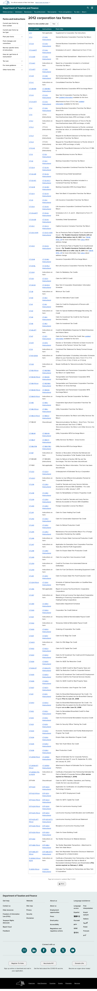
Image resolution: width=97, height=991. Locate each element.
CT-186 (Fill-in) (33, 409)
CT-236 (31, 484)
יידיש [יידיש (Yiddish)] (75, 924)
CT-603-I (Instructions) (46, 656)
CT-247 (31, 544)
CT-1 (30, 33)
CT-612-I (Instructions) (46, 713)
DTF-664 (32, 839)
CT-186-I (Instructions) (46, 410)
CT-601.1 (32, 642)
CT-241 (31, 512)
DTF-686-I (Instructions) (46, 846)
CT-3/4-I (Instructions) (46, 38)
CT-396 (31, 589)
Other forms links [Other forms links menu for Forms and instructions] (9, 69)
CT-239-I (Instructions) (46, 501)
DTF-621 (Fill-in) (34, 793)
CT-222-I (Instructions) (46, 473)
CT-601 (31, 636)
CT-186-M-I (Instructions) (46, 435)
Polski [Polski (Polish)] (85, 927)
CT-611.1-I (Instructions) (46, 704)
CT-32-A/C (32, 180)
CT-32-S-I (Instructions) (46, 195)
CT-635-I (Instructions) (46, 745)
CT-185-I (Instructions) (46, 404)
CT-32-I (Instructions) (46, 162)
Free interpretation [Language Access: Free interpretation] (88, 907)
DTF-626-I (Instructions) (46, 827)
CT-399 (31, 604)
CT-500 (31, 610)
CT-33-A (32, 207)
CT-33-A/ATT (33, 213)
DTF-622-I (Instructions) (46, 801)
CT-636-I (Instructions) (46, 752)
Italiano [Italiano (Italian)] (85, 919)
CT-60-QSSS (33, 356)
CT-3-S (31, 95)
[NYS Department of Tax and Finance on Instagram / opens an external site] (53, 950)
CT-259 (31, 570)
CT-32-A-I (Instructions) (46, 169)
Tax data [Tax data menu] (76, 12)
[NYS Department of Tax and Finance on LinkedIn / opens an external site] (34, 950)
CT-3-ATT (32, 69)
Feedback (6, 931)
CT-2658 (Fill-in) (34, 757)
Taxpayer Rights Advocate (8, 922)
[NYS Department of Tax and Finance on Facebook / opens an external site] (43, 950)
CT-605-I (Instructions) (46, 676)
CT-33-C (32, 226)
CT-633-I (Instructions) (46, 732)
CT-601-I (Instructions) (46, 637)
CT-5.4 (31, 136)
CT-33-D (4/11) (33, 233)
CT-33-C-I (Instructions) (46, 227)
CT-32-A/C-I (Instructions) (46, 182)
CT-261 (31, 576)
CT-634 (31, 737)
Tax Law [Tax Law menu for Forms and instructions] (6, 61)
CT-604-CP (33, 668)
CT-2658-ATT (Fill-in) (33, 767)
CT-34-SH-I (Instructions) (46, 286)
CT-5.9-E (32, 148)
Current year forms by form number (10, 25)
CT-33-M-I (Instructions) (46, 261)
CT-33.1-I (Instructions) (46, 280)
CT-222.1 (32, 478)
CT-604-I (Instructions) (46, 663)
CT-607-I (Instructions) (46, 689)
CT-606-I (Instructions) (46, 682)
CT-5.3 (31, 127)
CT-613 (31, 718)
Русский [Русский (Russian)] (77, 920)
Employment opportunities (54, 911)
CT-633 (31, 731)
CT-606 (31, 681)
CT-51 (31, 349)
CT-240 (31, 506)
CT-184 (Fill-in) (33, 383)
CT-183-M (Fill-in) (34, 377)
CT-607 (31, 688)
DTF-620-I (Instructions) (46, 788)
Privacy (29, 910)
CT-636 (31, 750)
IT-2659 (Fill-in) (34, 869)
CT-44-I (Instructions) (46, 318)
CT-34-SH (32, 285)
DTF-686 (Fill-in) (34, 845)
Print (62, 884)
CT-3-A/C (32, 63)
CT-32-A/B (32, 174)
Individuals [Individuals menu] (18, 12)
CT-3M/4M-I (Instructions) (46, 90)
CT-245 (31, 532)
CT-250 (31, 563)
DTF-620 (32, 787)
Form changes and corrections (9, 42)
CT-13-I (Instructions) (46, 156)
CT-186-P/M (33, 446)
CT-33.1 (31, 278)
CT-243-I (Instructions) (46, 527)
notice (83, 240)
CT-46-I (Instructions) (46, 325)
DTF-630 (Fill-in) (34, 832)
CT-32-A (32, 167)
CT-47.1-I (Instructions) (46, 344)
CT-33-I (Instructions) (46, 201)
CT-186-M (32, 433)
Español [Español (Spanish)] (76, 912)
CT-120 (31, 364)
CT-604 (31, 661)
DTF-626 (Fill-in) (34, 826)
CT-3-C (31, 82)
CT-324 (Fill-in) (34, 582)
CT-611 (31, 694)
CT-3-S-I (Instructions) (46, 96)
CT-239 (31, 499)
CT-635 (31, 744)
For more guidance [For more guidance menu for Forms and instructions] (9, 65)
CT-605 (31, 675)
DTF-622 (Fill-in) (34, 800)
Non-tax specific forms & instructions (11, 49)
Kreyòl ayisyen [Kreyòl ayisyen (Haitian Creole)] (86, 914)
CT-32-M (32, 187)
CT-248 (31, 551)
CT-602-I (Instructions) (46, 650)
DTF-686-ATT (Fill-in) (33, 853)
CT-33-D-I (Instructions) (46, 247)
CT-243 (31, 525)
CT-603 (31, 655)
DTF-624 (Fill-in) (34, 806)
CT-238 (31, 493)
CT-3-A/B (32, 57)
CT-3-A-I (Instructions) (46, 45)
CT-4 (30, 108)
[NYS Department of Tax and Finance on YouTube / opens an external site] (72, 950)
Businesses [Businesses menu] (28, 12)
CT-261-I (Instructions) (46, 577)
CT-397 (31, 595)
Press (52, 916)
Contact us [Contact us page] (6, 906)
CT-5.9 (31, 142)
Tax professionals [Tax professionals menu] (39, 12)
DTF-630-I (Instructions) (46, 834)
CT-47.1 (31, 343)
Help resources (8, 910)
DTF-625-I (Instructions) (46, 814)
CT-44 (31, 317)
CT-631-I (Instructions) (46, 726)
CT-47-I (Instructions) (46, 338)
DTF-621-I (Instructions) (46, 795)
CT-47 (31, 336)
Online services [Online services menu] (8, 12)
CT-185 (31, 403)
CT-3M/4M (32, 89)
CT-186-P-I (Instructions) (46, 441)
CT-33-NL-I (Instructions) (46, 267)
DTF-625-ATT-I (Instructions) (47, 821)
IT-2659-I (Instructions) (46, 871)
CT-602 (31, 648)
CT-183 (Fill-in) (33, 370)
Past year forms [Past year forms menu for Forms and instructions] (8, 36)
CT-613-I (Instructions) (46, 719)
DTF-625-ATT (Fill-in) (33, 821)
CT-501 (31, 617)
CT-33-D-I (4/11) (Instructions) (47, 234)
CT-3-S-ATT (33, 102)
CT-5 (30, 115)
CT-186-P (32, 440)
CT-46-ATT (32, 330)
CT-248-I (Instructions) (46, 552)
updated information (66, 97)
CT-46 (31, 324)
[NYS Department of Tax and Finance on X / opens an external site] (63, 950)
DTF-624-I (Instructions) (46, 808)
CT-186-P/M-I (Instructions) (46, 448)
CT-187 (31, 453)
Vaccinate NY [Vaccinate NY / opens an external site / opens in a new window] (48, 963)
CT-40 (31, 298)
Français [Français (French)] (86, 931)
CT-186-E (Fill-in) (34, 416)
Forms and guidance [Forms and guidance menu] (65, 12)
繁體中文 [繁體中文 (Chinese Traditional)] (77, 916)
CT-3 (30, 37)
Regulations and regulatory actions (56, 930)
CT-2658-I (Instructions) (46, 758)
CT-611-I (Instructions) (46, 695)
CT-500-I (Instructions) (46, 612)
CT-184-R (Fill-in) (34, 396)
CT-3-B (31, 76)
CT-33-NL (32, 266)
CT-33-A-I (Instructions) (46, 208)
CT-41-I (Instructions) (46, 306)
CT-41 (31, 304)
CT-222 (31, 472)
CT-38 (31, 291)
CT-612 (31, 711)
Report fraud (7, 927)
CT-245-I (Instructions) (46, 533)
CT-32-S (32, 194)
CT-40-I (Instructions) (46, 299)
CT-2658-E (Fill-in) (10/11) (34, 773)
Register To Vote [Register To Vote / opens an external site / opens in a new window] (17, 963)
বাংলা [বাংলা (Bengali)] (75, 928)
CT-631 (31, 724)
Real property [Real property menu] (52, 12)
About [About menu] (84, 12)
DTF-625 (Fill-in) (34, 813)
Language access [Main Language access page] (77, 907)
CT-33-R (31, 272)
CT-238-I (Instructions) (46, 494)
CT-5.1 (31, 121)
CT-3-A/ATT (33, 50)
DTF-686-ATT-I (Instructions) (47, 853)
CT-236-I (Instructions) (46, 486)
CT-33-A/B (32, 219)
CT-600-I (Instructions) (46, 631)
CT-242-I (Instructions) (46, 520)
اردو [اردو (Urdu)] (84, 935)
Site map (29, 906)
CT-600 (31, 629)
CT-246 (31, 538)
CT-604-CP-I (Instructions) (46, 669)
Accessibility (54, 924)
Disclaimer (30, 918)
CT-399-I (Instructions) (46, 605)
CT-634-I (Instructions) (46, 739)
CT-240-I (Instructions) (46, 507)
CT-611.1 (31, 703)
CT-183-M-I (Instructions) (46, 378)
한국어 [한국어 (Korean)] (76, 933)
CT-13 (31, 154)
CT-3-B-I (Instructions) (46, 77)
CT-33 (31, 200)
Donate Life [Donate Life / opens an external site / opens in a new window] (79, 963)
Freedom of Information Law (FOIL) (11, 915)
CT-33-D (32, 246)
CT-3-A (31, 44)
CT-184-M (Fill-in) (34, 390)
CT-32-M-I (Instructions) (46, 188)
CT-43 (31, 311)
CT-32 (31, 161)
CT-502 (31, 623)
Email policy (54, 920)
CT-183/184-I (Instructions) (46, 372)
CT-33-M (32, 259)
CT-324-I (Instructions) (46, 584)
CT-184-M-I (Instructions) (46, 391)
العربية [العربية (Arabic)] (85, 923)
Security (29, 914)
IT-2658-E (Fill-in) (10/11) (34, 860)
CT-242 (31, 519)
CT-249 (31, 557)
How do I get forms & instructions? (10, 56)
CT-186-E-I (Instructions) (46, 417)
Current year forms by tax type (10, 31)
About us (53, 906)
